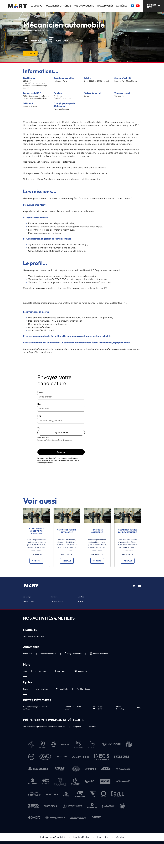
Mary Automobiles (73, 653)
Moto (25, 671)
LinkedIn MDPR (98, 708)
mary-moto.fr (41, 671)
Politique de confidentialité (52, 837)
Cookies (120, 837)
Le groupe (36, 6)
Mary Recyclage (120, 708)
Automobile (27, 654)
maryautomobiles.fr (48, 654)
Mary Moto (60, 671)
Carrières (121, 6)
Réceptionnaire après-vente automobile (36, 531)
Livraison (92, 726)
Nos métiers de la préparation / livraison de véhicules (44, 726)
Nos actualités (104, 6)
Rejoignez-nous (56, 601)
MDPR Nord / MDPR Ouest (73, 708)
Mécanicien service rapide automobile (127, 531)
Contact (81, 597)
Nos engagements (84, 6)
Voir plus (36, 561)
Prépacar (77, 726)
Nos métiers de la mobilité (33, 636)
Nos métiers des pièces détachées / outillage (37, 708)
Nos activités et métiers (58, 6)
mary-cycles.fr (42, 689)
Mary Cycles (62, 689)
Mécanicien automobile (97, 531)
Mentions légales (81, 837)
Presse (80, 601)
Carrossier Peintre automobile (66, 531)
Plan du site (102, 837)
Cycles (25, 689)
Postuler (30, 53)
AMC (139, 708)
